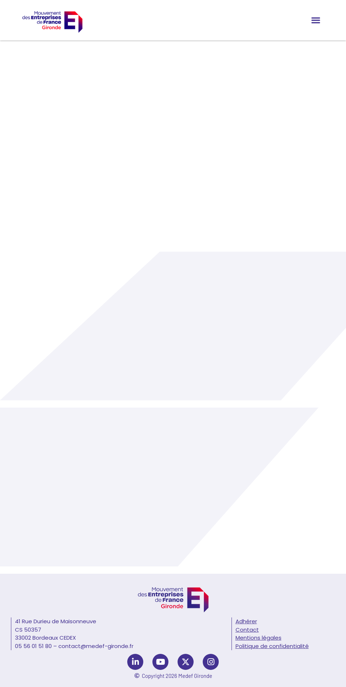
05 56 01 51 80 (33, 646)
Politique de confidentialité (272, 646)
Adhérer (246, 621)
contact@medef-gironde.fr (95, 646)
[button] (315, 20)
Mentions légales (258, 637)
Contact (247, 629)
